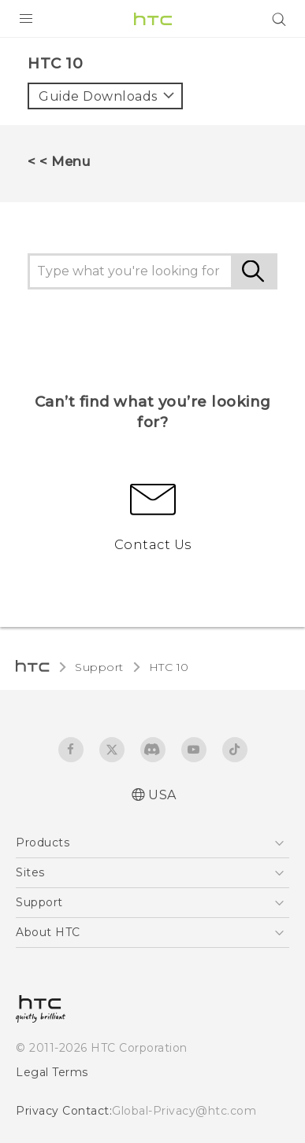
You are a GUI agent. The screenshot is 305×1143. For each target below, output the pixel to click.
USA (162, 794)
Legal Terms (52, 1072)
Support (99, 667)
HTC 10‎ (169, 667)
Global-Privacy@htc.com (184, 1111)
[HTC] (153, 18)
